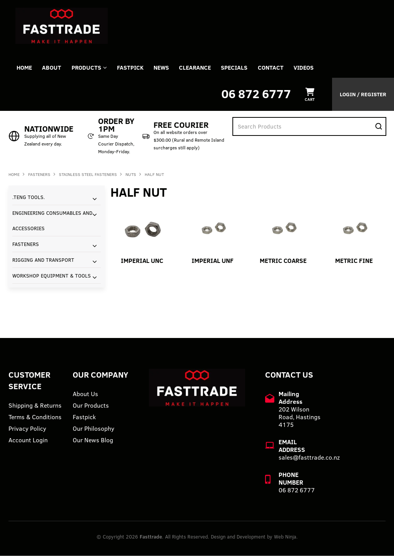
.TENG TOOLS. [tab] (28, 198)
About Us (85, 395)
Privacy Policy (27, 429)
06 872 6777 (256, 95)
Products (90, 68)
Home (25, 68)
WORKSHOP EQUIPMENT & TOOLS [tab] (51, 276)
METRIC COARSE (283, 262)
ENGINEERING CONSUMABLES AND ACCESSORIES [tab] (52, 222)
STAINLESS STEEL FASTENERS (88, 175)
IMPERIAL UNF (213, 262)
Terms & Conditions (35, 418)
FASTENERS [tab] (25, 245)
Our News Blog (93, 441)
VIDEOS (316, 68)
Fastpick (84, 418)
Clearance (203, 68)
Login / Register (363, 95)
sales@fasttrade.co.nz (309, 458)
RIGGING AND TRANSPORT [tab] (43, 261)
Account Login (28, 441)
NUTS (130, 175)
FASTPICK (135, 68)
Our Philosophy (93, 429)
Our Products (91, 406)
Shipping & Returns (35, 406)
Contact (281, 68)
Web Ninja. (286, 537)
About (53, 68)
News (167, 68)
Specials (243, 68)
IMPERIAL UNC (142, 262)
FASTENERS (39, 175)
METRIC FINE (354, 262)
